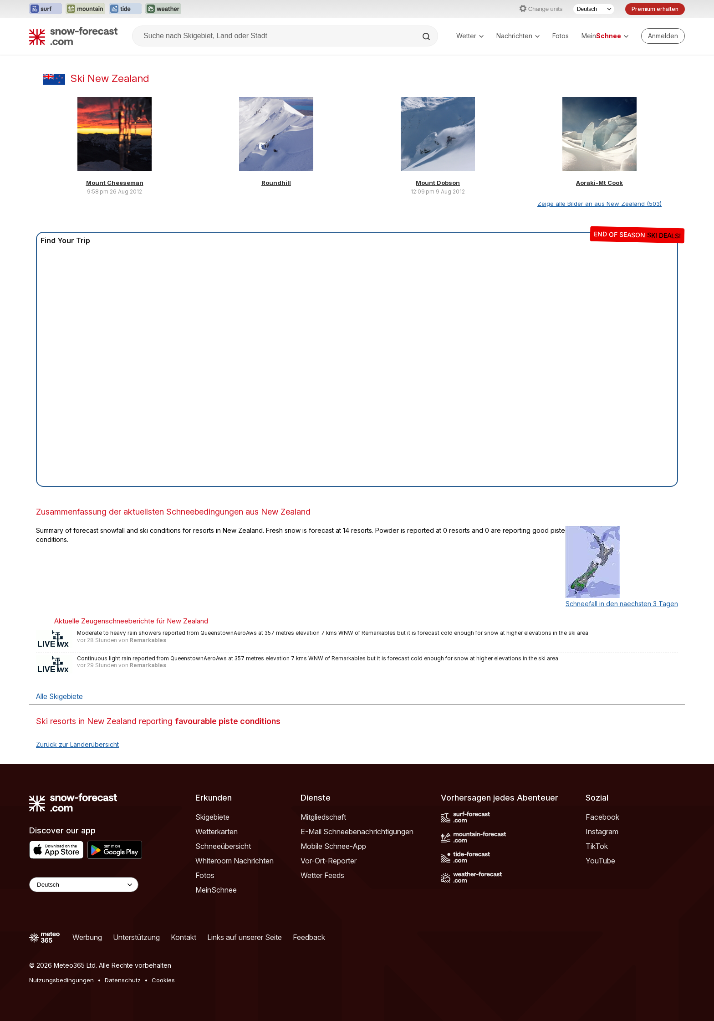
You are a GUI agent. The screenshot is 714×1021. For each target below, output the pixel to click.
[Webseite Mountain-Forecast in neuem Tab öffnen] (85, 9)
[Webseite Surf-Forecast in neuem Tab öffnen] (45, 9)
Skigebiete (212, 817)
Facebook (602, 817)
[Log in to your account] (663, 36)
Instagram (602, 831)
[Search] (427, 36)
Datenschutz (123, 980)
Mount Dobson (438, 182)
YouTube (600, 860)
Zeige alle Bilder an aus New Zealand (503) (599, 203)
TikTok (597, 846)
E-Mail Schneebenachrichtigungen (357, 831)
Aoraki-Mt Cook (599, 182)
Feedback (309, 937)
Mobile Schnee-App (333, 846)
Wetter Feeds (322, 875)
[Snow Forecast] (73, 36)
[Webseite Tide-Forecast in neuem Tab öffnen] (125, 9)
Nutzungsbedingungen (61, 980)
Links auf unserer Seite (244, 937)
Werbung (87, 937)
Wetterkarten (216, 831)
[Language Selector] (83, 884)
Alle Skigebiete (59, 696)
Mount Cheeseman (114, 182)
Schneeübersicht (223, 846)
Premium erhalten (655, 8)
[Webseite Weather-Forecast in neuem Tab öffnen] (163, 9)
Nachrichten (518, 36)
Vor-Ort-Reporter (329, 860)
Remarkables (148, 640)
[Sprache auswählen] (593, 9)
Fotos (560, 36)
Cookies (163, 980)
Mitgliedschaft (323, 817)
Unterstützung (136, 937)
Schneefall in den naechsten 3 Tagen (622, 603)
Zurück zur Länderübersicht (77, 744)
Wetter (470, 36)
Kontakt (183, 937)
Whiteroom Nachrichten (234, 860)
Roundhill (276, 182)
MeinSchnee (216, 889)
